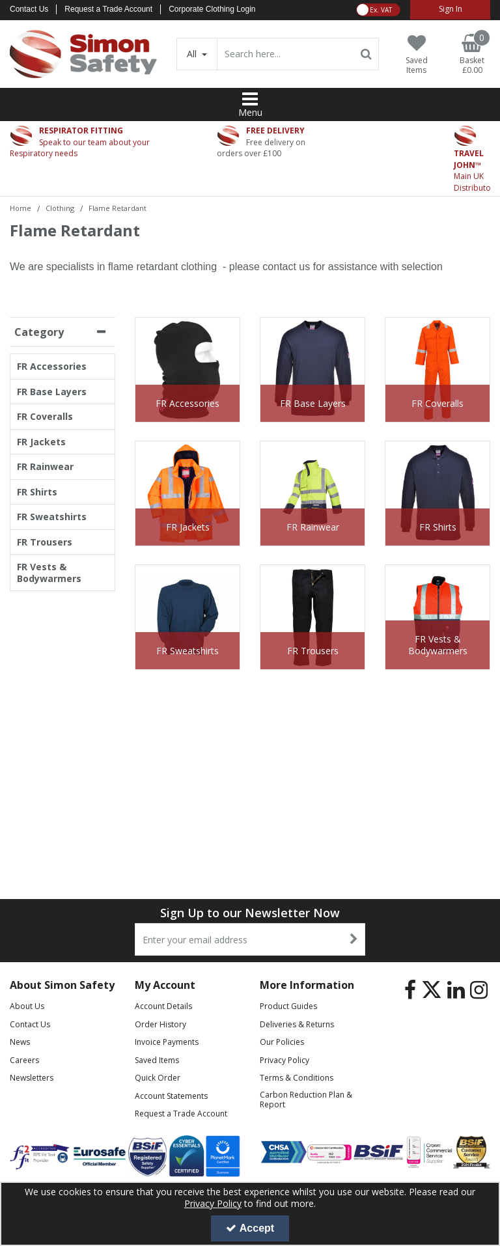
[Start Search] (366, 54)
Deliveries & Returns (297, 1024)
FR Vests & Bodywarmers (49, 572)
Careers (24, 1060)
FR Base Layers (52, 392)
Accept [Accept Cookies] (250, 1228)
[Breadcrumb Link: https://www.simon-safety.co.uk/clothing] (60, 207)
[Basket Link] (472, 54)
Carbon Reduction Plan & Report (306, 1099)
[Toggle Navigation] (250, 99)
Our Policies (282, 1042)
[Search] (285, 54)
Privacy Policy (284, 1060)
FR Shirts (37, 492)
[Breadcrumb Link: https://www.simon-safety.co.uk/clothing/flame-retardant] (117, 207)
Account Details (163, 1006)
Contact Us (29, 9)
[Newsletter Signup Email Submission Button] (353, 939)
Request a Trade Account (108, 9)
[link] (410, 989)
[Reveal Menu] (250, 99)
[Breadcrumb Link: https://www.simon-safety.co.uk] (20, 207)
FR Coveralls (45, 416)
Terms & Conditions (296, 1078)
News (20, 1042)
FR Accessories (52, 366)
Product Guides (288, 1006)
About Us (27, 1006)
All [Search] (193, 54)
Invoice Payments (167, 1042)
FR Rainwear (45, 467)
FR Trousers (44, 542)
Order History (160, 1024)
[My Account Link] (450, 10)
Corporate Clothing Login (212, 9)
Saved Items (157, 1060)
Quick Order (157, 1078)
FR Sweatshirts (52, 517)
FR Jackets (41, 442)
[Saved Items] (416, 54)
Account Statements (171, 1096)
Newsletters (31, 1078)
